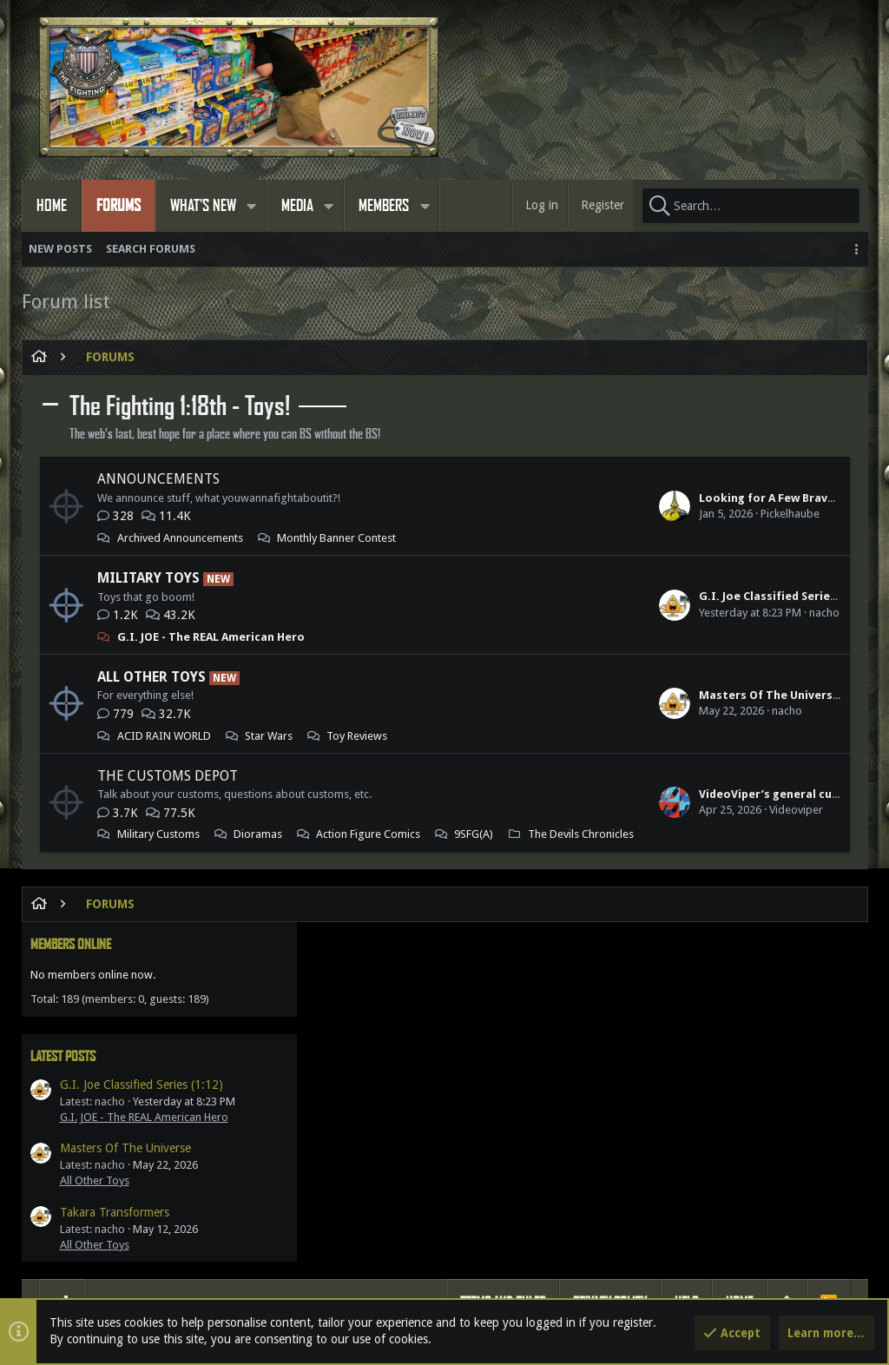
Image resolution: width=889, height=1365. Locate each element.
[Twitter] (840, 1293)
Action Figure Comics (169, 850)
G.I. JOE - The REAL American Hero (211, 636)
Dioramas (258, 834)
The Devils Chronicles (170, 866)
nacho (590, 612)
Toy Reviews (356, 735)
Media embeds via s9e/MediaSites (532, 1292)
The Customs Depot (167, 776)
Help (686, 1011)
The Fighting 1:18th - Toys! (179, 406)
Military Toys (148, 578)
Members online (700, 361)
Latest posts (692, 473)
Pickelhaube (555, 513)
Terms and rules (502, 1011)
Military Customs (158, 834)
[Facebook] (809, 1293)
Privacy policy (610, 1011)
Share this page (719, 1148)
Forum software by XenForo (178, 1292)
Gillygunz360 (544, 1199)
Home (739, 1011)
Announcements (158, 479)
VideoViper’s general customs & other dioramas (600, 809)
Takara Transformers (744, 645)
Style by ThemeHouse (382, 1292)
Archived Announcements (180, 537)
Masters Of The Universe (534, 695)
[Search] (750, 205)
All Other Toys (151, 677)
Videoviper (562, 825)
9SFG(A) (274, 850)
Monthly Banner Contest (336, 537)
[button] (252, 206)
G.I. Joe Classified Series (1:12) (549, 596)
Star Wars (269, 735)
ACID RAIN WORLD (164, 735)
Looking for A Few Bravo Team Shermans (578, 497)
